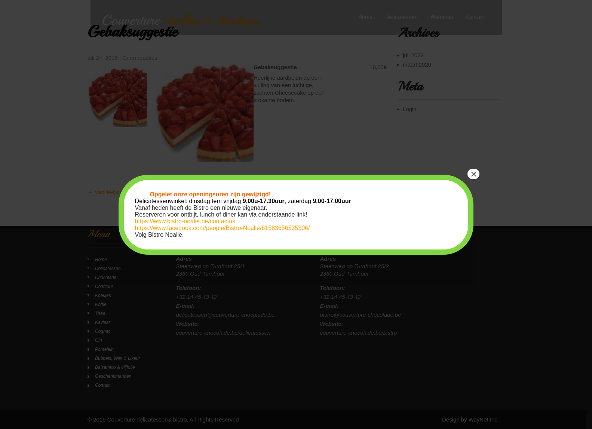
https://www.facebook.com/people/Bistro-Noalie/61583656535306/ (222, 228)
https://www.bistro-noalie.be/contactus (185, 221)
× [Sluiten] (473, 174)
